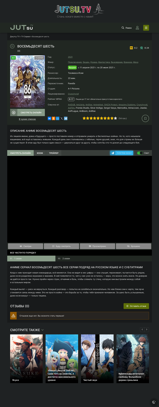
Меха (135, 62)
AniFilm (71, 108)
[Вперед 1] (147, 329)
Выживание (117, 62)
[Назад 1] (142, 329)
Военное (128, 62)
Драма (93, 62)
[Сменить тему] (154, 402)
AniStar (89, 104)
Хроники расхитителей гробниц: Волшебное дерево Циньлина (131, 376)
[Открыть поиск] (127, 28)
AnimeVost (98, 104)
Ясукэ (15, 380)
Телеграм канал (124, 153)
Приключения (75, 62)
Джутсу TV (15, 36)
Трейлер (53, 153)
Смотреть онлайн (31, 112)
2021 (70, 57)
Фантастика (104, 62)
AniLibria (80, 104)
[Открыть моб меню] (146, 28)
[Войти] (137, 28)
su (21, 28)
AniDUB (71, 104)
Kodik (40, 153)
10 (115, 118)
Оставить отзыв (138, 306)
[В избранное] (145, 118)
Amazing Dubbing (126, 104)
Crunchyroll (73, 94)
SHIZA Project (110, 104)
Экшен (86, 62)
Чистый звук (90, 380)
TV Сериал (25, 36)
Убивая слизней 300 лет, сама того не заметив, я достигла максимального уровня (62, 375)
